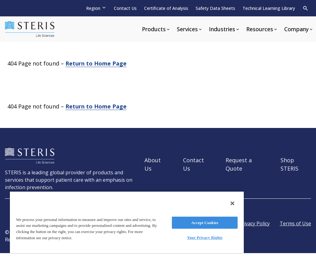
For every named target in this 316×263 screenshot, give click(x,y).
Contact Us (125, 8)
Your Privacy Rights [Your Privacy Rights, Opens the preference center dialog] (204, 237)
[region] (127, 222)
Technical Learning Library (269, 8)
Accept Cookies (204, 222)
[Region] (96, 8)
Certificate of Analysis (166, 8)
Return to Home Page (96, 63)
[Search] (305, 8)
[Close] (232, 203)
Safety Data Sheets (215, 8)
